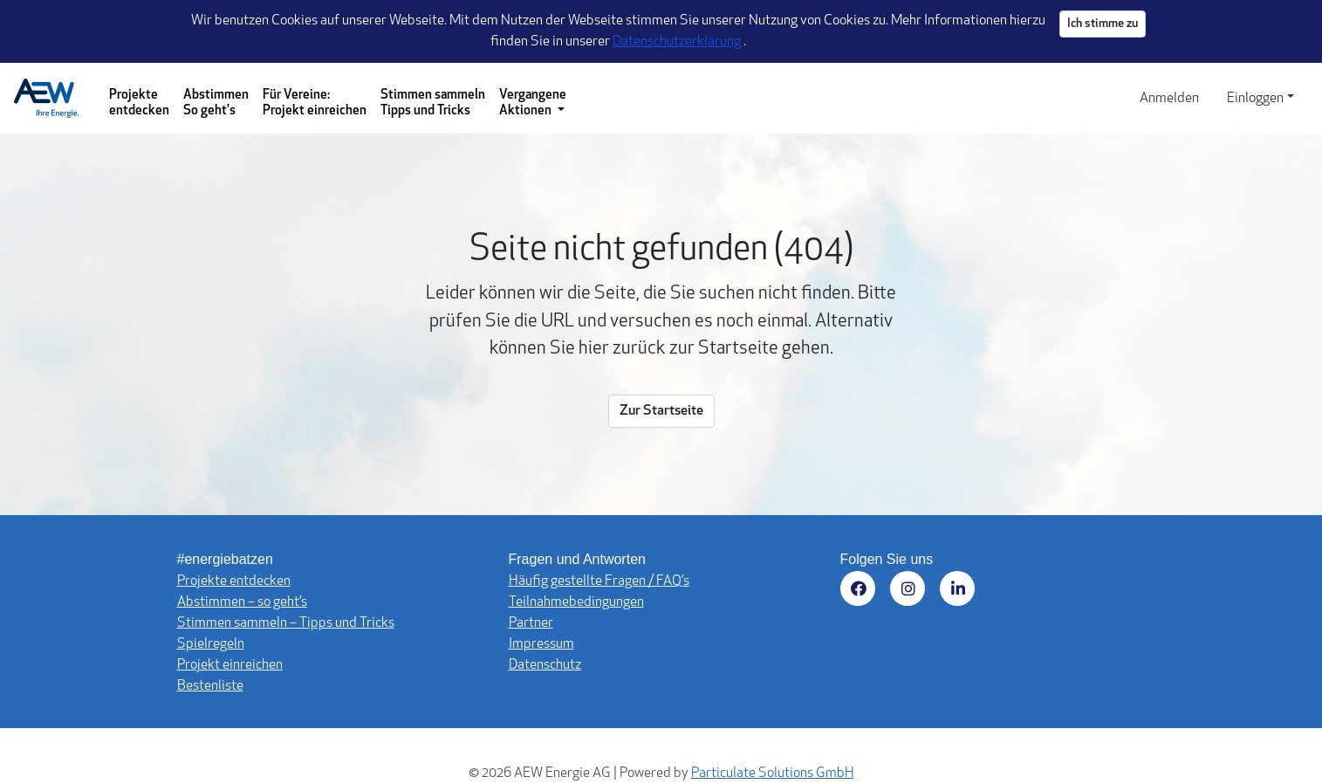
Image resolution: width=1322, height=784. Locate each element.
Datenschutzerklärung (678, 42)
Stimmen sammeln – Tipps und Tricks (285, 623)
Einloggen (1255, 99)
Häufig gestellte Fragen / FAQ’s (599, 581)
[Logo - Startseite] (53, 99)
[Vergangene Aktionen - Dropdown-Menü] (532, 98)
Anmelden (1169, 99)
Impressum (541, 644)
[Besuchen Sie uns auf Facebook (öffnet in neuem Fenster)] (860, 591)
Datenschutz (545, 665)
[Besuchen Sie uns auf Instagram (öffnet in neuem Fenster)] (910, 591)
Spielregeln (210, 644)
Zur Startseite (661, 411)
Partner (531, 623)
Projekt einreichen (230, 665)
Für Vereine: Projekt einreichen (314, 103)
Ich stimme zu (1102, 24)
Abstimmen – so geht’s (242, 602)
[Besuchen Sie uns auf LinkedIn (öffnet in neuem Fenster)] (960, 591)
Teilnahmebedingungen (576, 602)
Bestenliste (210, 686)
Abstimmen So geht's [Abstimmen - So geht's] (216, 103)
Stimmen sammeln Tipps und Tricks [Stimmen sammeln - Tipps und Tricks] (432, 103)
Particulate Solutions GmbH (772, 774)
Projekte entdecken (139, 103)
